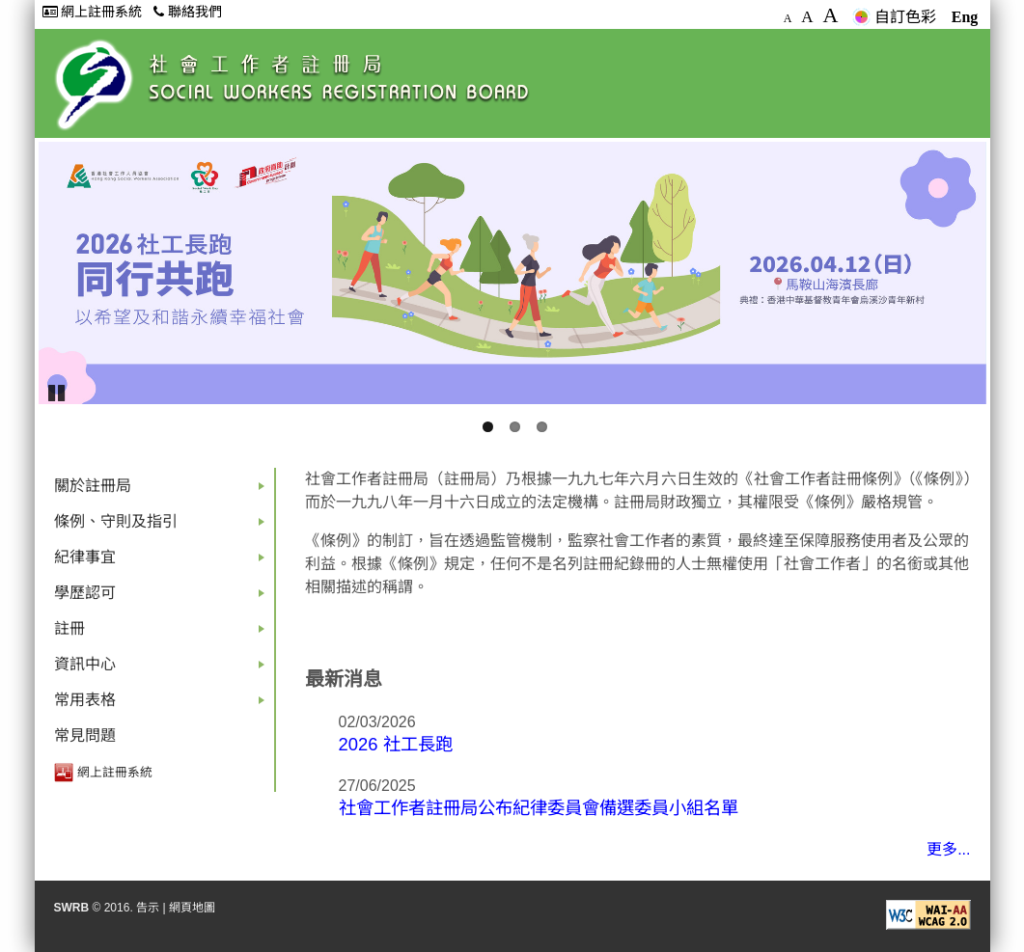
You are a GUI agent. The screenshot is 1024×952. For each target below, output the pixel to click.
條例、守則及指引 (163, 526)
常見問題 (85, 735)
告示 (147, 907)
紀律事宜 (163, 562)
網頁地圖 (192, 907)
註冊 (163, 633)
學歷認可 (163, 598)
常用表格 (163, 705)
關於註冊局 (163, 490)
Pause (58, 391)
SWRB (72, 907)
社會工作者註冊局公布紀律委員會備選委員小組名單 (538, 808)
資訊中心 (163, 669)
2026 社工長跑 (396, 744)
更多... (948, 849)
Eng (965, 17)
